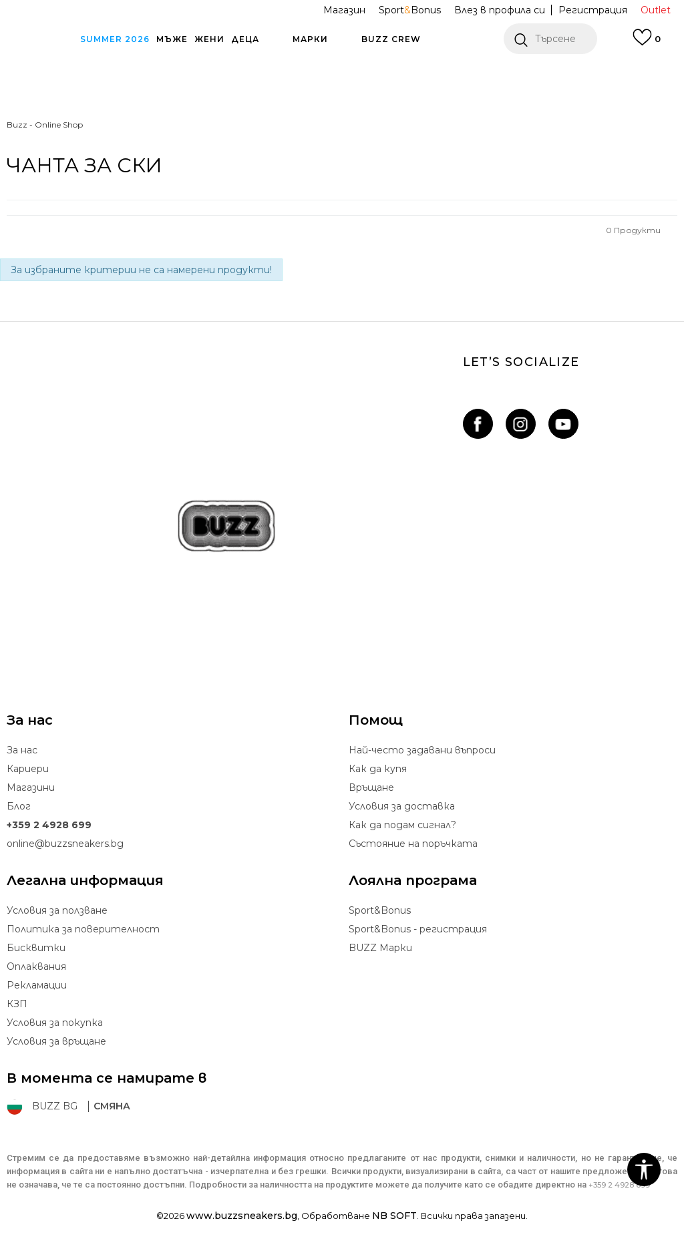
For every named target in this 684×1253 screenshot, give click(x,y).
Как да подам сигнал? (402, 825)
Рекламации (37, 985)
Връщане (371, 787)
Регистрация (592, 10)
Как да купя (378, 769)
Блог (19, 806)
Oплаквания (36, 966)
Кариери (28, 769)
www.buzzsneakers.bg (241, 1216)
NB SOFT (394, 1216)
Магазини (31, 787)
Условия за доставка (402, 806)
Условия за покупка (55, 1023)
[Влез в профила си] (647, 43)
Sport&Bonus (380, 910)
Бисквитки (36, 948)
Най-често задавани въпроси (422, 750)
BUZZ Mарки (380, 948)
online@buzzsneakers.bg (65, 844)
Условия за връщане (56, 1041)
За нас (22, 750)
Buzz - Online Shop (45, 125)
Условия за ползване (57, 910)
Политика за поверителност (83, 929)
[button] (550, 38)
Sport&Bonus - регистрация (418, 929)
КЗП (17, 1004)
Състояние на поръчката (413, 844)
